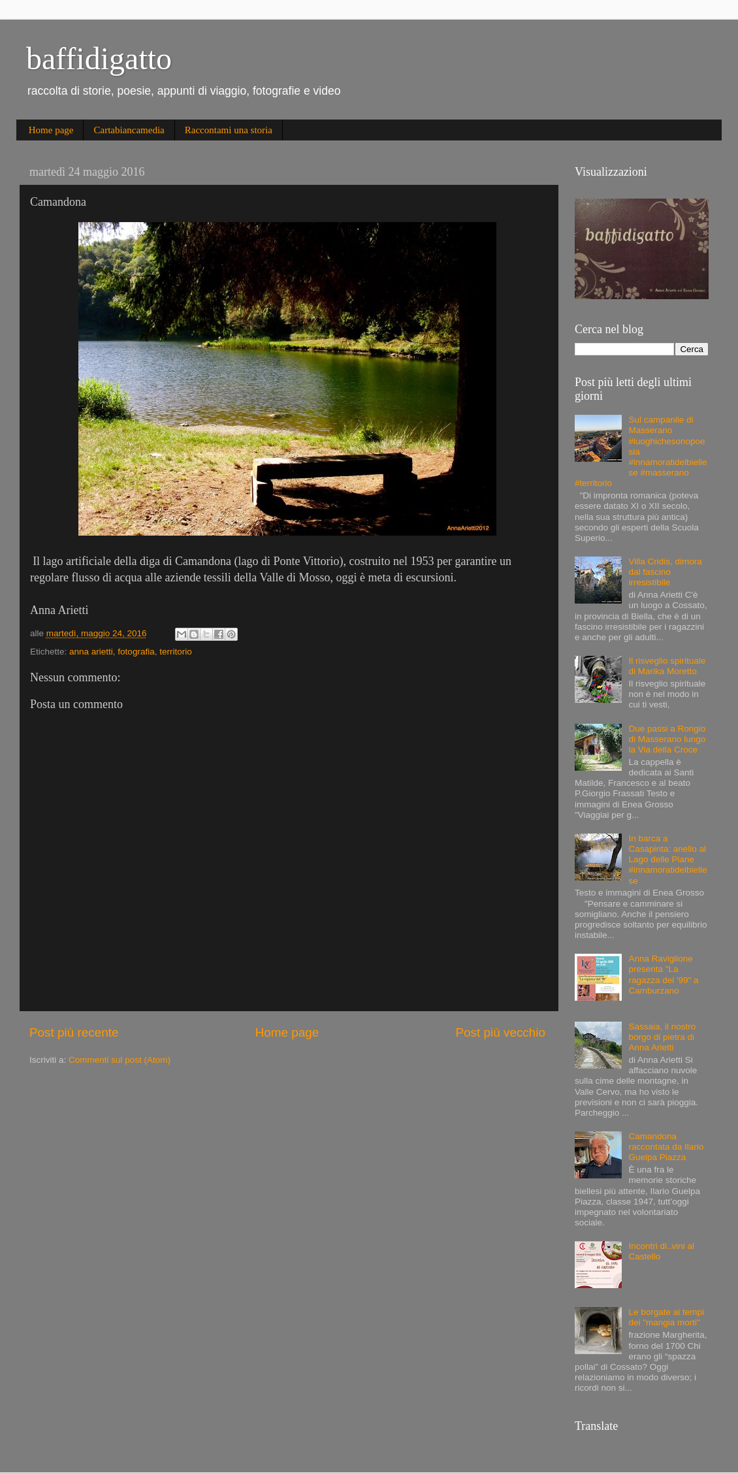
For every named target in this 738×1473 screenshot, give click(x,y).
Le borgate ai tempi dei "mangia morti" (666, 1317)
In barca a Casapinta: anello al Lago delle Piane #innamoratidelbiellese (667, 860)
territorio (175, 651)
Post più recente (74, 1032)
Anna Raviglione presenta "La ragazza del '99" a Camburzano (663, 974)
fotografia (136, 651)
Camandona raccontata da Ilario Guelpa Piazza (665, 1146)
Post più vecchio (500, 1032)
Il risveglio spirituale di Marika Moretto (666, 666)
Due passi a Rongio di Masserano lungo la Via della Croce (666, 739)
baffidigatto (99, 58)
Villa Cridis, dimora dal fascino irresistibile (664, 572)
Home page (51, 130)
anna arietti (91, 651)
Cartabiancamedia (128, 130)
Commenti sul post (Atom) (119, 1060)
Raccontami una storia (228, 130)
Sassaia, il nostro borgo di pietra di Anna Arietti (662, 1037)
